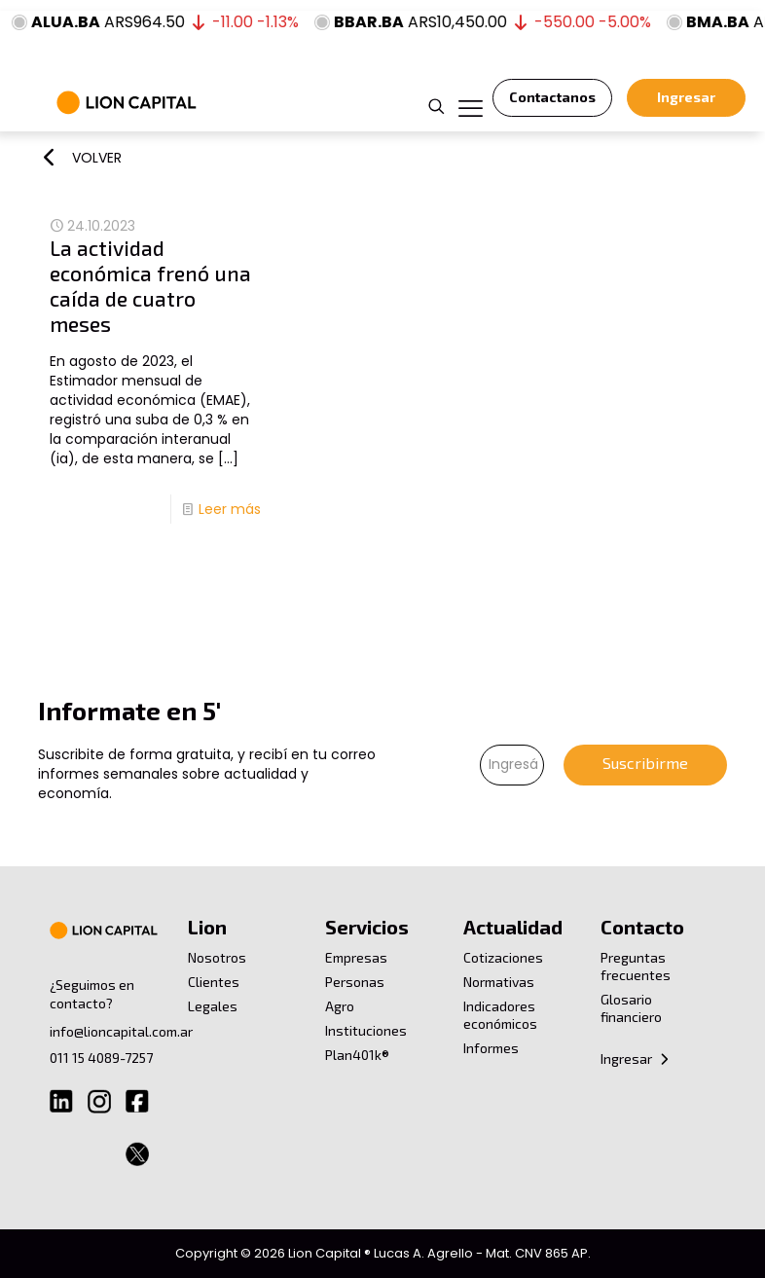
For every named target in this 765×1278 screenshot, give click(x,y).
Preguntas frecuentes (636, 966)
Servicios (367, 926)
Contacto (642, 926)
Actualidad (513, 926)
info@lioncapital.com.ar (121, 1031)
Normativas (498, 981)
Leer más (230, 509)
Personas (354, 981)
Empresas (356, 957)
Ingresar (636, 1058)
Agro (339, 1006)
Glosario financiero (631, 1008)
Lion (207, 926)
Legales (212, 1006)
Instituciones (366, 1030)
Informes (491, 1048)
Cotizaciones (503, 957)
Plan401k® (357, 1054)
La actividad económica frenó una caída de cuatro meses (150, 286)
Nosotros (217, 957)
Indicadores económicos (500, 1015)
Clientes (213, 981)
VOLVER (97, 157)
